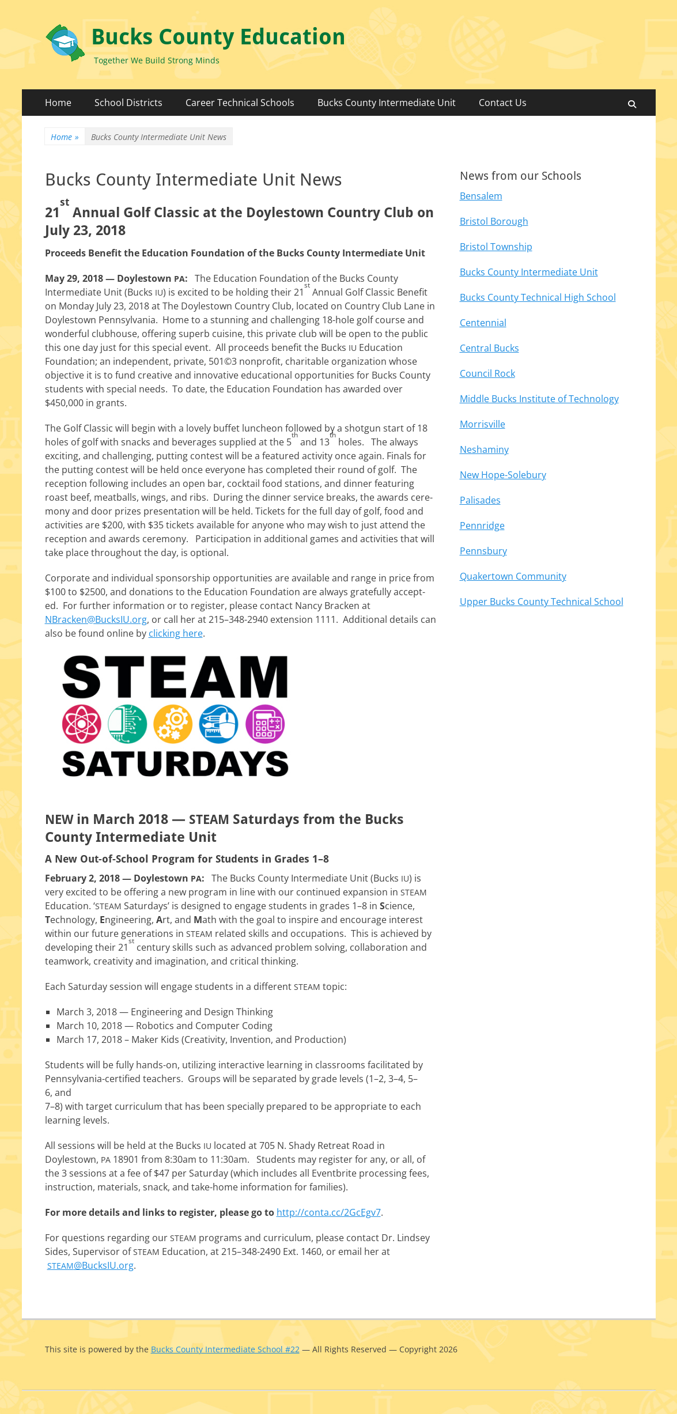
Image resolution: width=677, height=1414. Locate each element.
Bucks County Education (218, 37)
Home (58, 102)
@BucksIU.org (90, 1265)
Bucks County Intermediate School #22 (225, 1349)
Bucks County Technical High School (538, 297)
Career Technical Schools (240, 102)
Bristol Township (496, 246)
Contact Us (503, 102)
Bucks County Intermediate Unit (386, 102)
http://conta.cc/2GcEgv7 (329, 1212)
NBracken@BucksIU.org (96, 619)
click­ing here (176, 633)
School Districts (128, 102)
